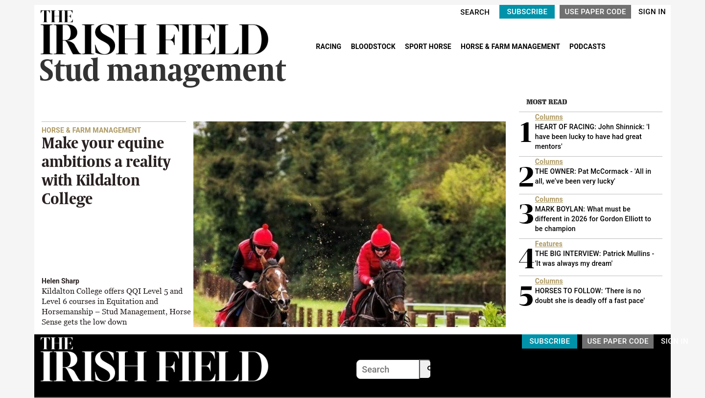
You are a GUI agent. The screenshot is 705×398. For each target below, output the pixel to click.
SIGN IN (652, 11)
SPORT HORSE (429, 46)
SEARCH (475, 12)
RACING (329, 46)
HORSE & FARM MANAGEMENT (511, 46)
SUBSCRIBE (527, 11)
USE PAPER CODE (595, 11)
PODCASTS (587, 46)
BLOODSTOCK (374, 46)
